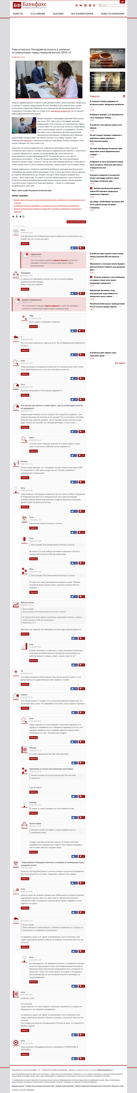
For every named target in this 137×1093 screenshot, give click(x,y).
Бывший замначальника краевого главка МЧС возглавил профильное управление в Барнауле (105, 191)
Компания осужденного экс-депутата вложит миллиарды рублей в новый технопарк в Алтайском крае (105, 178)
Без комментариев (82, 13)
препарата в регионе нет (60, 111)
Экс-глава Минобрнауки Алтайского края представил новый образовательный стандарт (106, 151)
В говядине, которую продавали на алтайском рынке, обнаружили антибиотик (46, 205)
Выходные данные (18, 1086)
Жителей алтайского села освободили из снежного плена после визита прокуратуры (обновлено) (107, 280)
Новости (18, 13)
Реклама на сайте (118, 1086)
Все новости (120, 363)
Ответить (25, 243)
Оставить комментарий (76, 222)
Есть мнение (38, 13)
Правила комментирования (65, 1086)
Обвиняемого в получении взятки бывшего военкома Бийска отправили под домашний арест (107, 267)
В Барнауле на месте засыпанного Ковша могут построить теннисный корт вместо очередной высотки (106, 165)
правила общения (60, 260)
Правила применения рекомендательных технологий (93, 1086)
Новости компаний (112, 13)
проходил (28, 140)
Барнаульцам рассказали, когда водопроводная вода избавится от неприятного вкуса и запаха (104, 293)
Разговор (58, 13)
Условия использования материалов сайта (40, 1086)
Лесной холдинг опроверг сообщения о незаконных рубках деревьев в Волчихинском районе (106, 138)
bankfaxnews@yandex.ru (105, 1070)
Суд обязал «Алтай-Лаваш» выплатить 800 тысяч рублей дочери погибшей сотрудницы (107, 204)
